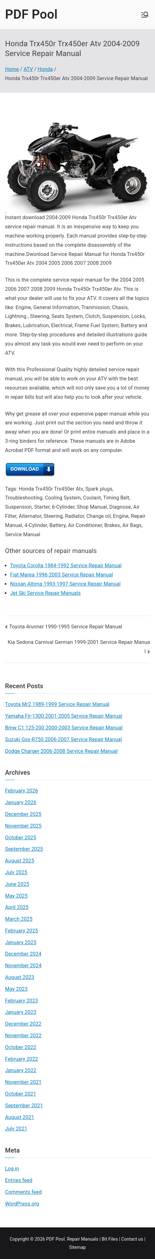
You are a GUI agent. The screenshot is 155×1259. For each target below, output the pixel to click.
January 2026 (20, 802)
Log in (12, 1169)
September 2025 (24, 849)
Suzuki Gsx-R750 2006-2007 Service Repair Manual (63, 739)
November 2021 (23, 1082)
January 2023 (20, 1012)
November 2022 (23, 1036)
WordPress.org (22, 1204)
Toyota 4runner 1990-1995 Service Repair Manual (65, 627)
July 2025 (16, 872)
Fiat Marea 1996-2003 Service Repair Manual (61, 575)
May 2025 (16, 896)
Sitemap (77, 1247)
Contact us (132, 1239)
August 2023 (19, 977)
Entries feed (18, 1180)
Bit (104, 1239)
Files (113, 1239)
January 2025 (20, 942)
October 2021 (20, 1094)
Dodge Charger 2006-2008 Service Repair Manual (61, 751)
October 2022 (20, 1047)
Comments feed (23, 1192)
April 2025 (16, 907)
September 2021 (24, 1106)
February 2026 (21, 791)
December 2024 (23, 954)
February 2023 (21, 1001)
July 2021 (16, 1129)
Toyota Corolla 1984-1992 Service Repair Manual (66, 566)
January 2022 (20, 1070)
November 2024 (23, 966)
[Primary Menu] (145, 14)
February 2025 (21, 931)
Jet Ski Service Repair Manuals (45, 593)
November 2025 (23, 826)
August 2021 (19, 1117)
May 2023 (16, 989)
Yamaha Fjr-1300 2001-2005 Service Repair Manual (63, 716)
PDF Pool (31, 14)
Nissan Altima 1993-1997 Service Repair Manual (65, 584)
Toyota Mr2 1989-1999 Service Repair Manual (57, 704)
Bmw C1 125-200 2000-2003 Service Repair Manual (64, 728)
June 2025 (17, 884)
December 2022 (23, 1024)
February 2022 (21, 1059)
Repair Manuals (82, 1239)
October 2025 (20, 838)
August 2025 (19, 861)
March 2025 (19, 919)
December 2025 (23, 814)
